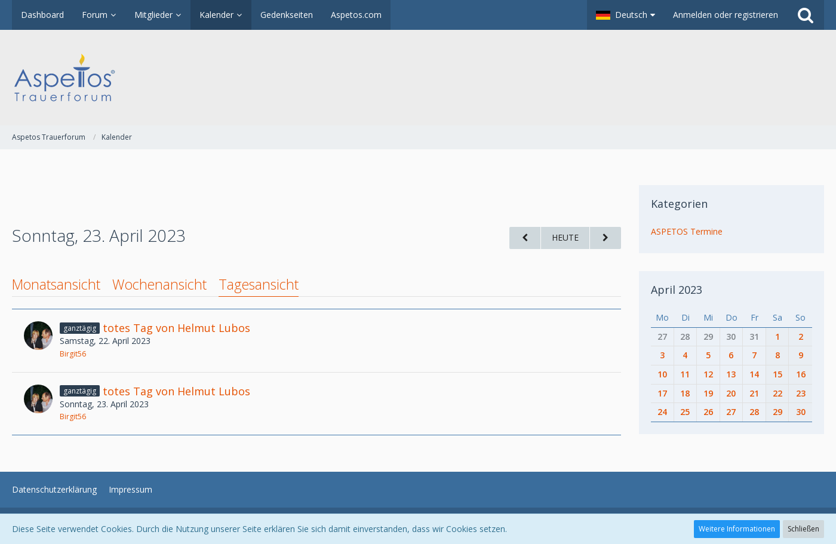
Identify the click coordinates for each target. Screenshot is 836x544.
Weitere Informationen (737, 529)
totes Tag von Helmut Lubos (176, 328)
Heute (565, 237)
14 (754, 374)
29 (708, 336)
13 (731, 374)
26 (708, 411)
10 (662, 374)
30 (731, 336)
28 (685, 336)
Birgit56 (73, 354)
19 (708, 393)
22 (777, 393)
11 (685, 374)
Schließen (803, 529)
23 (801, 393)
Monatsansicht (56, 284)
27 (662, 336)
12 (708, 374)
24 (662, 411)
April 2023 (676, 289)
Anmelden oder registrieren (725, 14)
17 (662, 393)
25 (685, 411)
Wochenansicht (159, 284)
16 (801, 374)
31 (754, 336)
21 (754, 393)
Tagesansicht (259, 284)
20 (731, 393)
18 (685, 393)
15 (777, 374)
